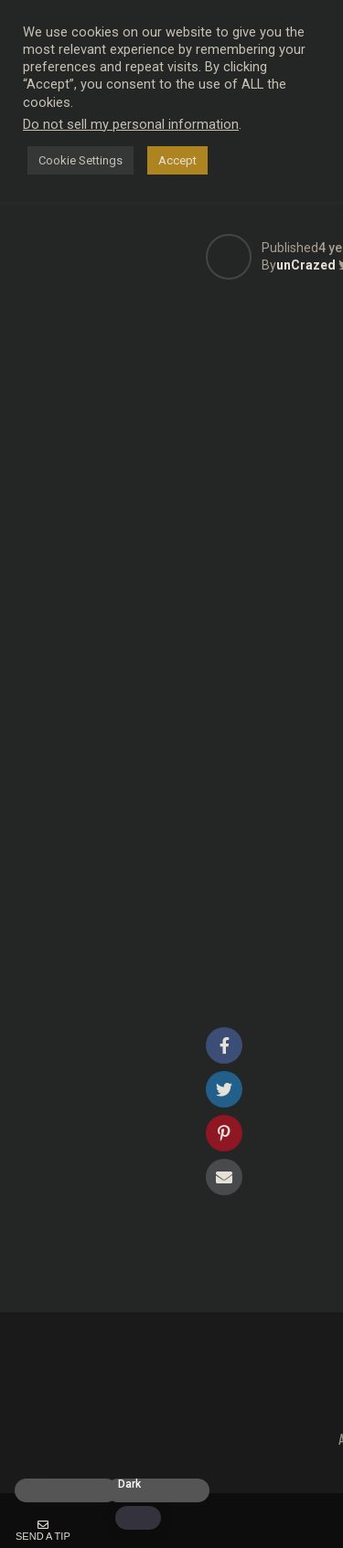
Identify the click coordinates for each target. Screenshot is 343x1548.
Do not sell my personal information (131, 124)
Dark (129, 1484)
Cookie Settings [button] (80, 160)
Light (39, 1484)
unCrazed (306, 265)
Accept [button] (177, 160)
